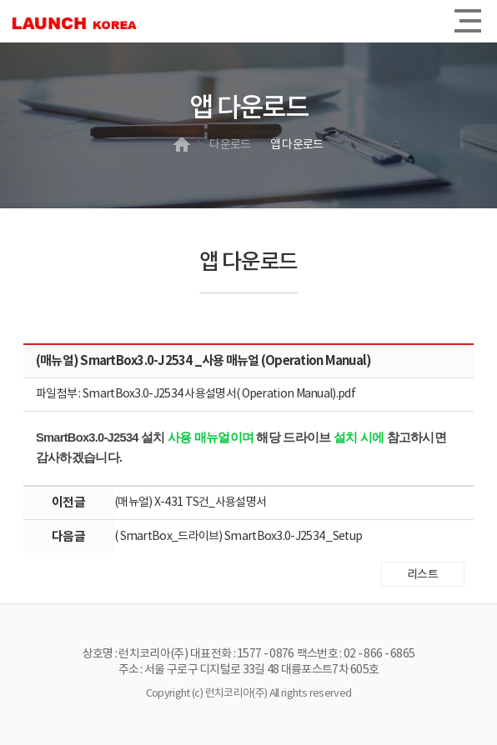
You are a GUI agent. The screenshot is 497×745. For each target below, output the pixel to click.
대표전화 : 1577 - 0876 (242, 654)
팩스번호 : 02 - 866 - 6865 (356, 654)
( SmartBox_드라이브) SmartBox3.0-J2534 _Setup (238, 536)
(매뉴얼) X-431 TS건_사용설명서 (190, 502)
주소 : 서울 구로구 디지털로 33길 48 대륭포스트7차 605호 (248, 670)
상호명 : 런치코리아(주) (135, 654)
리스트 (422, 575)
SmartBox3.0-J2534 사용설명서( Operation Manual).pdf (219, 394)
